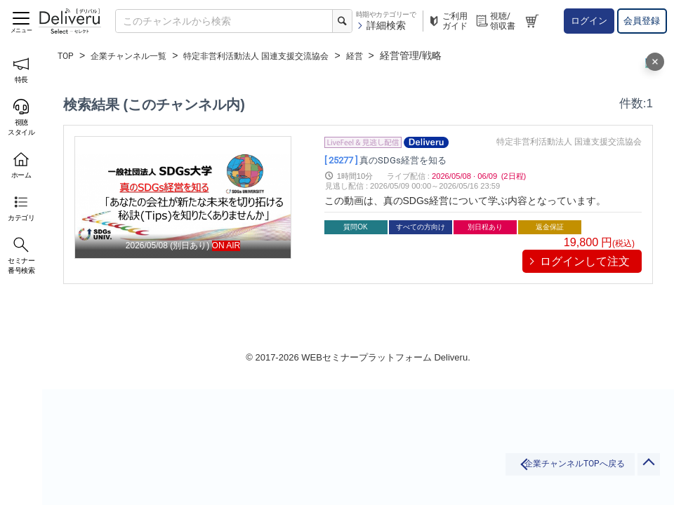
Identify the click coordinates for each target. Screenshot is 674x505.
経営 (395, 55)
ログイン (589, 20)
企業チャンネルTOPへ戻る (518, 471)
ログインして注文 (585, 261)
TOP (67, 55)
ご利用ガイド (447, 21)
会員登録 (641, 20)
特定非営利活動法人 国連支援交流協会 (283, 55)
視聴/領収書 (495, 21)
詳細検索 (381, 25)
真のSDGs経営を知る (395, 159)
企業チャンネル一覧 (137, 55)
